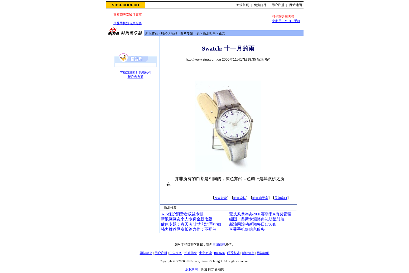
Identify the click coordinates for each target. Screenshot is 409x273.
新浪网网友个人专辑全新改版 (186, 219)
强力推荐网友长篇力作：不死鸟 (188, 229)
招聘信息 (190, 253)
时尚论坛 (239, 198)
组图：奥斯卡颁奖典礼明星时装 (257, 219)
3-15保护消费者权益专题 (182, 214)
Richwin (219, 253)
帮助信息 (248, 253)
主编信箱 (219, 244)
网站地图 (295, 5)
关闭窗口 (281, 198)
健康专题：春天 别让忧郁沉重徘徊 (191, 224)
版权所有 (191, 269)
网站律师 (263, 253)
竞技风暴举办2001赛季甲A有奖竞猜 (260, 214)
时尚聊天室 (260, 198)
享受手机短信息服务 (127, 23)
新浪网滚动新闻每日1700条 (253, 224)
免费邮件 (260, 5)
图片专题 (186, 33)
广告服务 (175, 253)
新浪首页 (242, 5)
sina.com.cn (125, 4)
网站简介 (146, 253)
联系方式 (233, 253)
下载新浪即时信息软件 (135, 73)
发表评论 (220, 198)
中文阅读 (205, 253)
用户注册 (278, 5)
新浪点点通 (135, 77)
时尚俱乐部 (169, 33)
